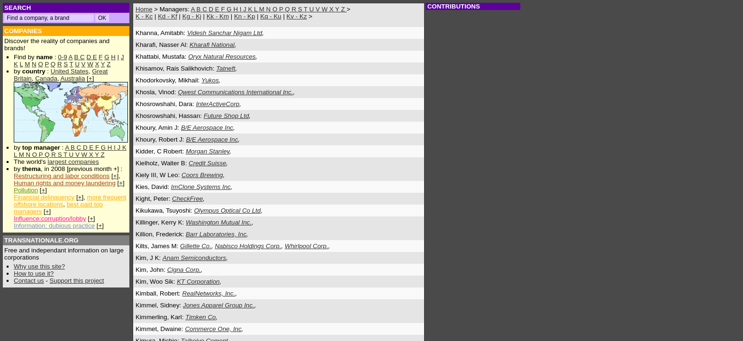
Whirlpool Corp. (306, 246)
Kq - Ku (270, 16)
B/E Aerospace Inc (207, 127)
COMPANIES (23, 31)
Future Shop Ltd (226, 115)
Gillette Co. (195, 246)
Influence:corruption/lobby (50, 218)
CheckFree (187, 198)
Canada (46, 78)
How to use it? (34, 273)
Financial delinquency (44, 197)
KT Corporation (198, 281)
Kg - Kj (191, 16)
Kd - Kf (167, 16)
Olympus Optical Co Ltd (227, 210)
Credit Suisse (207, 163)
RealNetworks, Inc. (209, 293)
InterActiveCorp (217, 104)
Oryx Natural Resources (221, 56)
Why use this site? (39, 266)
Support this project (77, 280)
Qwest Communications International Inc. (235, 92)
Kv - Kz (297, 16)
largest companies (73, 161)
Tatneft (225, 68)
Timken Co (200, 317)
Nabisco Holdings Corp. (248, 246)
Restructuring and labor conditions (61, 175)
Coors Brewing (202, 175)
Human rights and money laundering (65, 183)
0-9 (62, 57)
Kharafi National (212, 44)
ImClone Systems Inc (201, 186)
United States (70, 71)
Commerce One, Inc (213, 328)
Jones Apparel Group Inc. (218, 305)
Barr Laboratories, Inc (216, 234)
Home (144, 9)
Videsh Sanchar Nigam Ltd (224, 32)
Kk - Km (218, 16)
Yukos (210, 80)
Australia (73, 78)
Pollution (26, 190)
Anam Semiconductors (194, 257)
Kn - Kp (244, 16)
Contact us (29, 280)
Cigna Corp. (184, 269)
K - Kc (144, 16)
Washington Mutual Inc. (219, 222)
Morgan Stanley (207, 151)
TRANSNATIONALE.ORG (41, 240)
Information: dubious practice (54, 225)
